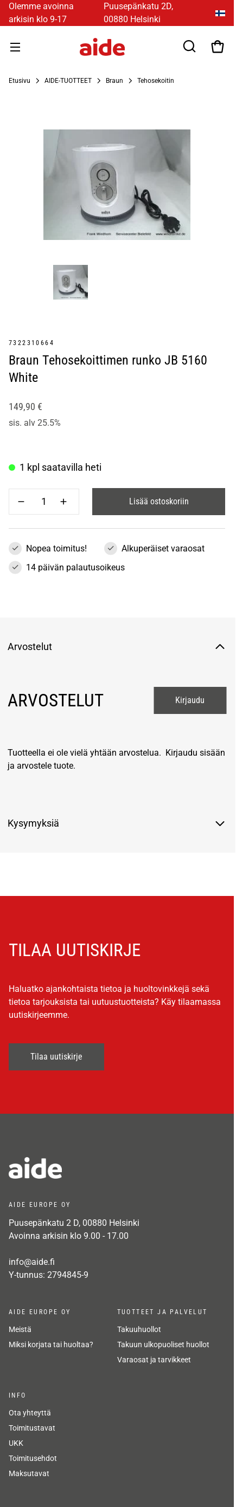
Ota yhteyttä (30, 1412)
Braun (114, 81)
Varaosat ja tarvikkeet (154, 1359)
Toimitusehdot (33, 1458)
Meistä (20, 1329)
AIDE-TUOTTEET (68, 81)
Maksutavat (29, 1473)
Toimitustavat (32, 1428)
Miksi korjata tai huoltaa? (51, 1344)
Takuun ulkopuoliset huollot (163, 1344)
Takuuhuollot (139, 1329)
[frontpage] (106, 1168)
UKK (16, 1443)
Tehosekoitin (155, 81)
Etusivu (19, 81)
